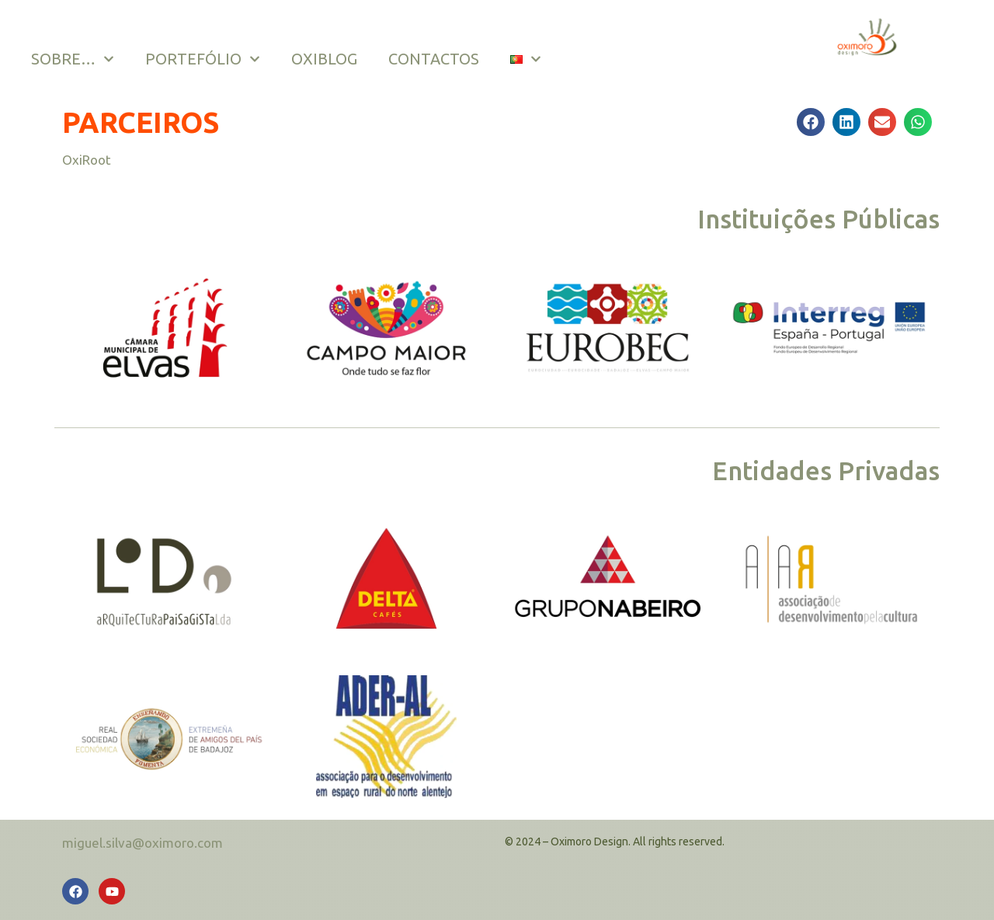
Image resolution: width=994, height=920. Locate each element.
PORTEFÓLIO (202, 59)
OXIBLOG (324, 59)
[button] (811, 122)
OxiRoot (86, 159)
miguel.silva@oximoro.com (142, 842)
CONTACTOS (433, 59)
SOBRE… (72, 59)
